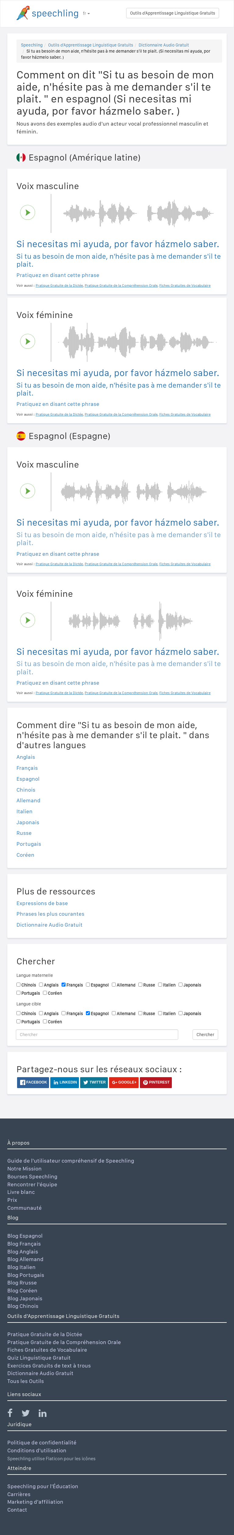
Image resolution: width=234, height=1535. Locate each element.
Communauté (24, 1208)
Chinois (25, 790)
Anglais (25, 757)
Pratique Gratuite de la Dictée (44, 1334)
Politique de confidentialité (41, 1442)
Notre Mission (24, 1168)
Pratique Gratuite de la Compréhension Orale (64, 1342)
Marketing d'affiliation (35, 1502)
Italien (24, 811)
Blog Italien (21, 1267)
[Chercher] (97, 1034)
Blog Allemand (25, 1259)
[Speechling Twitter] (29, 1414)
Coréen (25, 855)
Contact (17, 1509)
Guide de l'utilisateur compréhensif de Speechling (70, 1160)
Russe (24, 833)
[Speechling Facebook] (13, 1414)
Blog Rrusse (22, 1282)
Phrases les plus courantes (50, 914)
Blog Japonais (24, 1298)
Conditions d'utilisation (36, 1450)
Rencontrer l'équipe (32, 1184)
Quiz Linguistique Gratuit (39, 1357)
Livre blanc (21, 1192)
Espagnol (28, 779)
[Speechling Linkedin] (46, 1414)
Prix (12, 1200)
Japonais (27, 822)
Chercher (205, 1034)
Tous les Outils (25, 1381)
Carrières (18, 1494)
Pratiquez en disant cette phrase (57, 275)
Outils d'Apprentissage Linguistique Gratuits (172, 13)
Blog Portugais (25, 1275)
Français (27, 768)
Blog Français (24, 1243)
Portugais (28, 844)
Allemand (28, 800)
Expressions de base (42, 903)
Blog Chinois (22, 1306)
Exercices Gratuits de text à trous (49, 1365)
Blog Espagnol (25, 1235)
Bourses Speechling (32, 1176)
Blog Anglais (22, 1251)
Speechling (32, 45)
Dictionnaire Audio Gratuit (164, 45)
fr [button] (86, 13)
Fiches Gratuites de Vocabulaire (47, 1350)
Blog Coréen (22, 1290)
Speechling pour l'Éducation (42, 1486)
